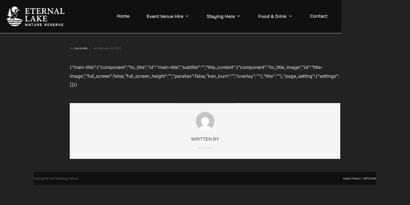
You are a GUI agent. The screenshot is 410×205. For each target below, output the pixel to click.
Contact (318, 16)
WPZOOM (370, 178)
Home (123, 16)
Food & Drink (275, 16)
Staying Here (224, 16)
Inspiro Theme (351, 178)
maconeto (81, 48)
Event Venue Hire (168, 16)
